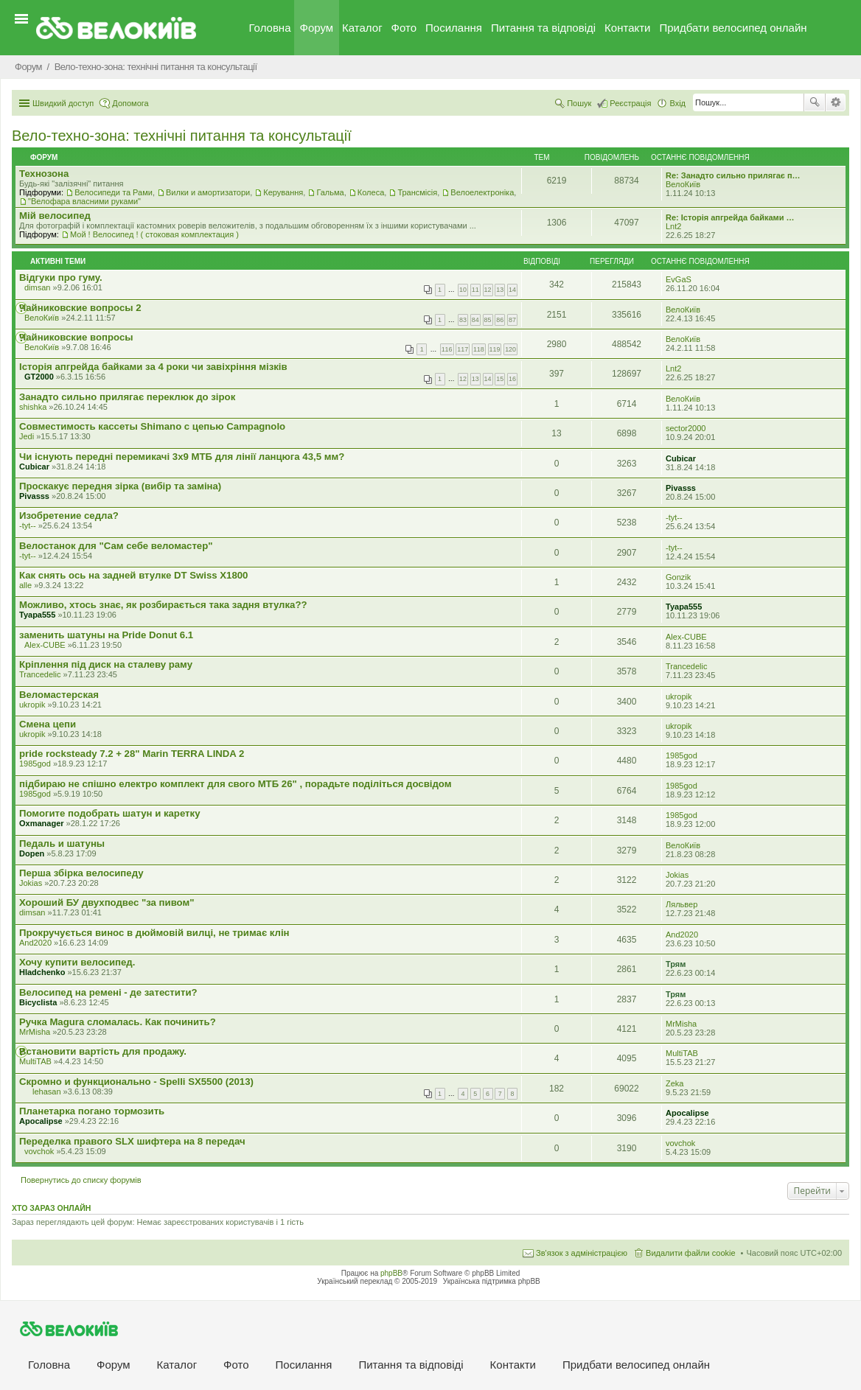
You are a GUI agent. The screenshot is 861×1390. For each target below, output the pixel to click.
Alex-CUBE (45, 644)
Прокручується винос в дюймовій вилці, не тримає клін (154, 932)
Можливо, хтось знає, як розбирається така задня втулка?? (163, 604)
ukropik (32, 704)
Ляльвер (681, 904)
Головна (270, 27)
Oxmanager (41, 823)
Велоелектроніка (482, 192)
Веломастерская (59, 694)
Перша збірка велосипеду (81, 873)
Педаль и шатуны (62, 843)
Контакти (627, 27)
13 (499, 289)
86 (499, 320)
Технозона (44, 173)
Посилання (453, 27)
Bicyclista (38, 1002)
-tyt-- (27, 525)
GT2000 (39, 376)
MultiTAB (35, 1061)
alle (25, 585)
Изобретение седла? (69, 515)
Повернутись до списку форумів (81, 1180)
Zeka (674, 1083)
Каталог (362, 27)
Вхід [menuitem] (677, 103)
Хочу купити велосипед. (77, 962)
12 (488, 289)
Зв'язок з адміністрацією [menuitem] (581, 1252)
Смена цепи (47, 724)
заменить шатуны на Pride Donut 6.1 (106, 634)
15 (499, 379)
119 (495, 349)
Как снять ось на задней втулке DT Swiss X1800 (133, 575)
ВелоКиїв (683, 184)
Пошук (815, 102)
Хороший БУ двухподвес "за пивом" (107, 902)
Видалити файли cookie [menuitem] (691, 1252)
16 (512, 379)
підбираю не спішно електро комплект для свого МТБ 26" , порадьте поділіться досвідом (235, 783)
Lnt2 (673, 226)
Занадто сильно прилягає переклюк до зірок (127, 396)
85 (488, 320)
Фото (403, 27)
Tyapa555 (37, 614)
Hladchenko (42, 972)
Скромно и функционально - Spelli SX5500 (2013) (136, 1081)
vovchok (39, 1151)
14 (512, 289)
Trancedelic (39, 674)
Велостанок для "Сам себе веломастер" (116, 545)
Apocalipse (41, 1121)
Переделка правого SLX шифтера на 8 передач (132, 1141)
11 (475, 289)
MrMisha (34, 1031)
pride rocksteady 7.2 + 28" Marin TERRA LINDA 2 (131, 753)
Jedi (26, 436)
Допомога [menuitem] (130, 103)
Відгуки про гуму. (60, 277)
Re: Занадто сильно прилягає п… (733, 175)
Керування (283, 192)
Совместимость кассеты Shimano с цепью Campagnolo (152, 426)
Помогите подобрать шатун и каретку (109, 813)
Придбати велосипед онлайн (732, 27)
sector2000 (685, 428)
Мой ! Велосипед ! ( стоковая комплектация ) (154, 234)
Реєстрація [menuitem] (630, 103)
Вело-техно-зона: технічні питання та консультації (182, 136)
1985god (35, 763)
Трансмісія (417, 192)
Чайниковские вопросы (76, 337)
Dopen (31, 853)
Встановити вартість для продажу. (103, 1051)
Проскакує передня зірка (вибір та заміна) (120, 486)
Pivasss (34, 496)
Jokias (30, 883)
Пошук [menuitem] (579, 103)
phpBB (391, 1273)
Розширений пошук (836, 102)
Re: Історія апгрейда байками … (730, 217)
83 (463, 320)
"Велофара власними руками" (84, 201)
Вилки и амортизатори (208, 192)
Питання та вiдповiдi (543, 27)
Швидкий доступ (63, 103)
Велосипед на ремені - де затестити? (108, 992)
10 (463, 289)
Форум (317, 27)
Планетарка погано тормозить (91, 1111)
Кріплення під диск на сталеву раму (105, 664)
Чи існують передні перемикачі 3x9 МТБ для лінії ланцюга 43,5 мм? (181, 456)
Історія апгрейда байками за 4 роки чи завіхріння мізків (153, 366)
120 (510, 349)
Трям (676, 964)
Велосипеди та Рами (113, 192)
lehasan (46, 1091)
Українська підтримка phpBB (491, 1281)
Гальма (330, 192)
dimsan (37, 287)
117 (462, 349)
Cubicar (34, 466)
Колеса (371, 192)
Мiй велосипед (55, 215)
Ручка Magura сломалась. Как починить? (117, 1021)
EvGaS (678, 279)
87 (512, 320)
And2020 (35, 942)
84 (475, 320)
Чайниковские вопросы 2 (80, 307)
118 (478, 349)
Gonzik (678, 577)
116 (447, 349)
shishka (32, 406)
